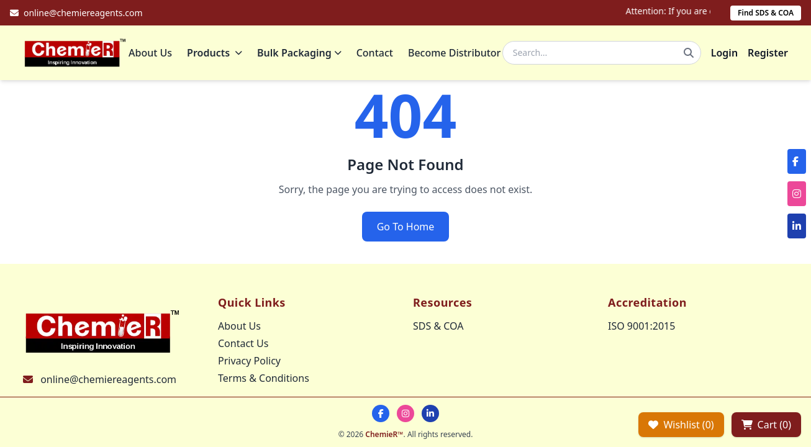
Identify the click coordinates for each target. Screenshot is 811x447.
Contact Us (243, 343)
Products (214, 53)
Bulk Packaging (299, 53)
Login (724, 53)
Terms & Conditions (263, 378)
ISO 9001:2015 (641, 326)
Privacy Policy (249, 361)
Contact (374, 53)
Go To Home (406, 226)
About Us (150, 53)
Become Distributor (454, 53)
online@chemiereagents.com (108, 379)
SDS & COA (438, 326)
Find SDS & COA (766, 12)
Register (768, 53)
